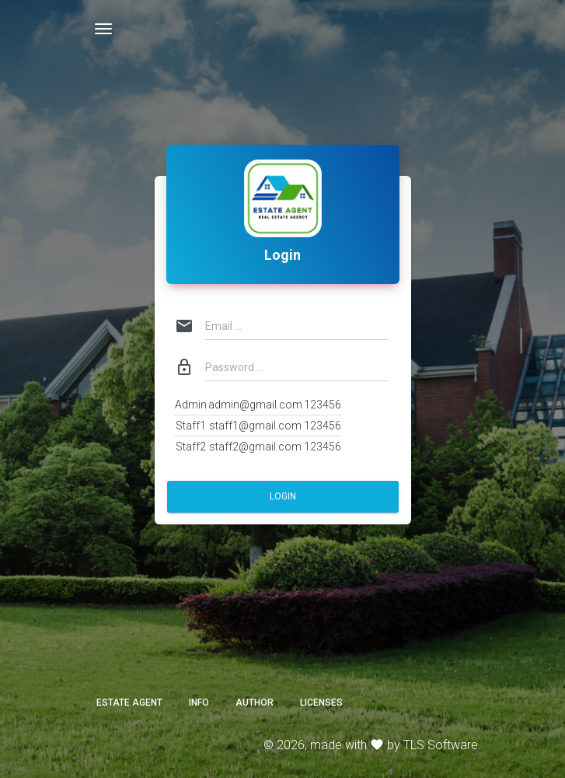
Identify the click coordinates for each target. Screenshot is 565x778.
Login (283, 496)
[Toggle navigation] (103, 28)
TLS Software (440, 745)
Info (199, 702)
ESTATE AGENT (129, 702)
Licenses (321, 702)
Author (254, 702)
